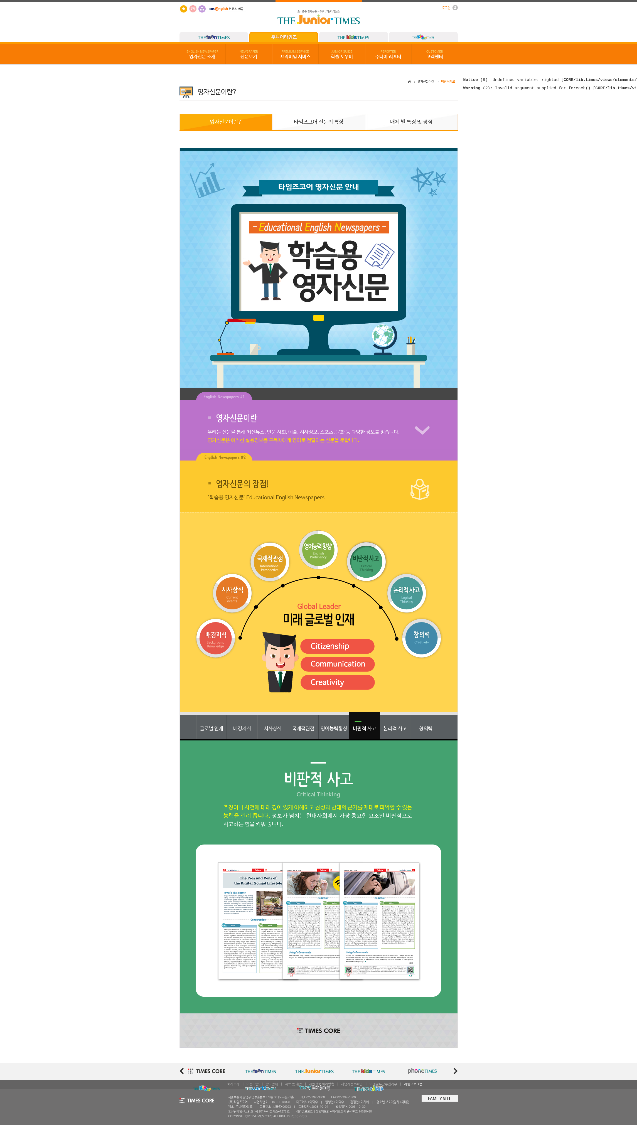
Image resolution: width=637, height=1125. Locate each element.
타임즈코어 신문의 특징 (318, 122)
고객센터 (434, 55)
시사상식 (273, 729)
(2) (476, 90)
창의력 (425, 729)
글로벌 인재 (211, 729)
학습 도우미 (342, 55)
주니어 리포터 (388, 55)
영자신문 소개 (202, 55)
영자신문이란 (425, 82)
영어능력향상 (334, 729)
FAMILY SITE (439, 1099)
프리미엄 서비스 (295, 55)
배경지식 (242, 729)
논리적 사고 (395, 729)
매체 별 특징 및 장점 (411, 122)
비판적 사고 (364, 729)
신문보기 (249, 55)
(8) (475, 80)
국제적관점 (303, 729)
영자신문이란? (226, 122)
